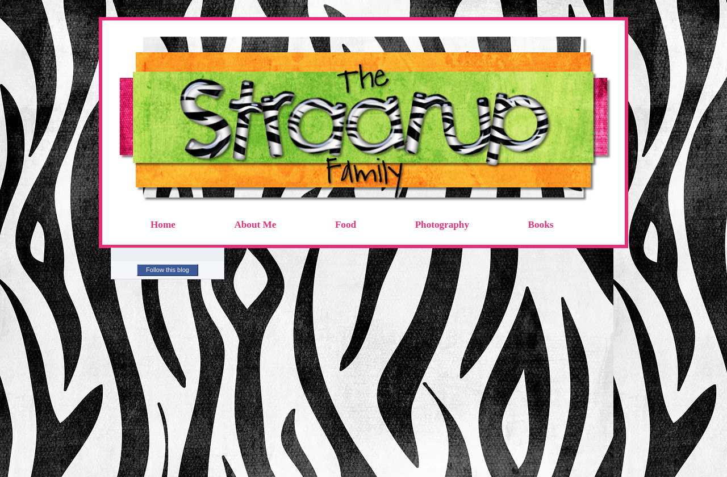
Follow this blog (167, 269)
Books (541, 224)
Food (345, 224)
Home (163, 224)
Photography (442, 224)
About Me (255, 224)
